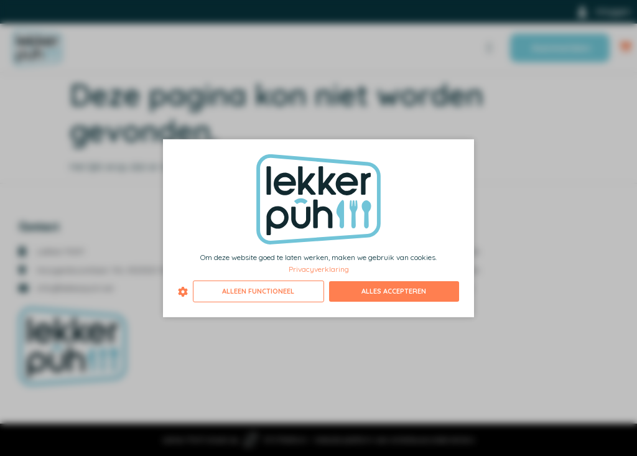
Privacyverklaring (319, 269)
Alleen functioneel (258, 291)
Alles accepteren (393, 291)
